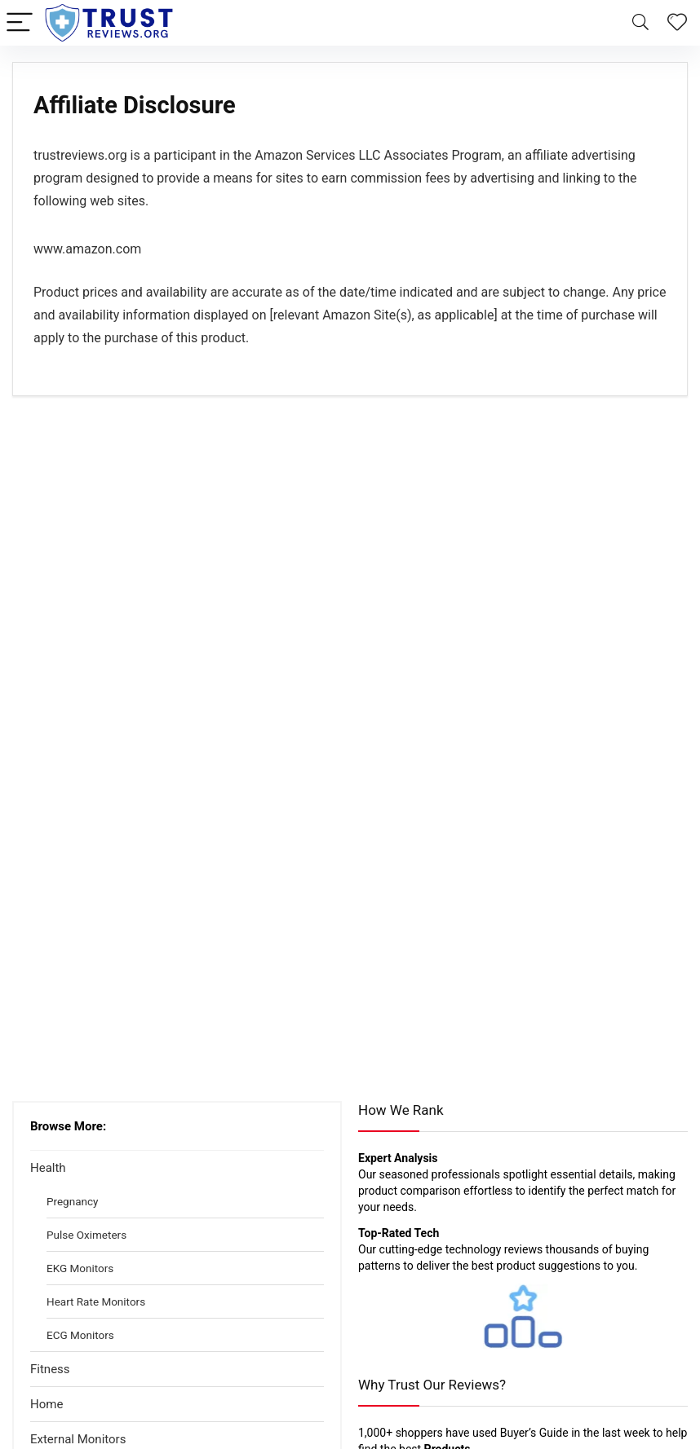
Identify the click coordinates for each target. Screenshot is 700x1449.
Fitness (50, 1369)
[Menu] (19, 23)
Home (46, 1404)
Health (48, 1168)
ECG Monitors (80, 1334)
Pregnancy (72, 1201)
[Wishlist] (677, 22)
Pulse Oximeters (86, 1234)
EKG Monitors (80, 1268)
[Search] (640, 23)
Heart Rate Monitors (96, 1301)
